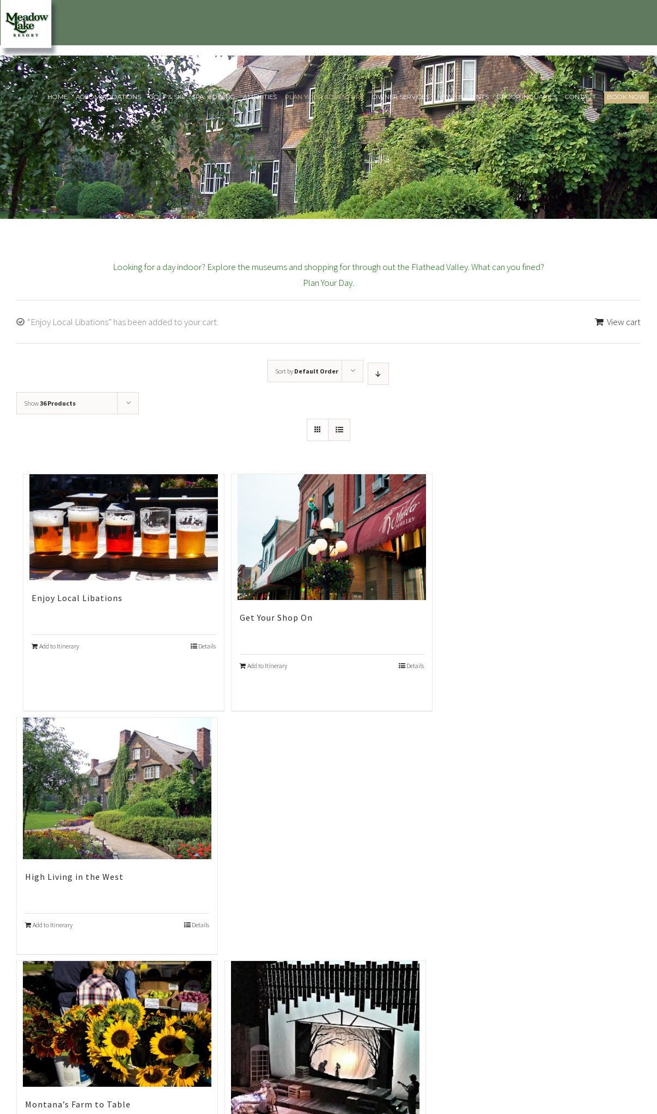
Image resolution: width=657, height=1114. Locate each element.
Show (50, 403)
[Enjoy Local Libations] (123, 527)
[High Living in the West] (117, 788)
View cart (624, 322)
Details (207, 646)
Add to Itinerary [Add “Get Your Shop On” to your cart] (267, 666)
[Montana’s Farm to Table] (117, 1023)
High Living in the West (74, 876)
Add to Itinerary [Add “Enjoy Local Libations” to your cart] (59, 646)
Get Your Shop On (276, 617)
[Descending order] (378, 374)
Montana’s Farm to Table (78, 1104)
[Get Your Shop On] (332, 536)
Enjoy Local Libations (77, 597)
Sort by (306, 371)
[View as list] (339, 429)
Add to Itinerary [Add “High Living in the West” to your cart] (52, 925)
